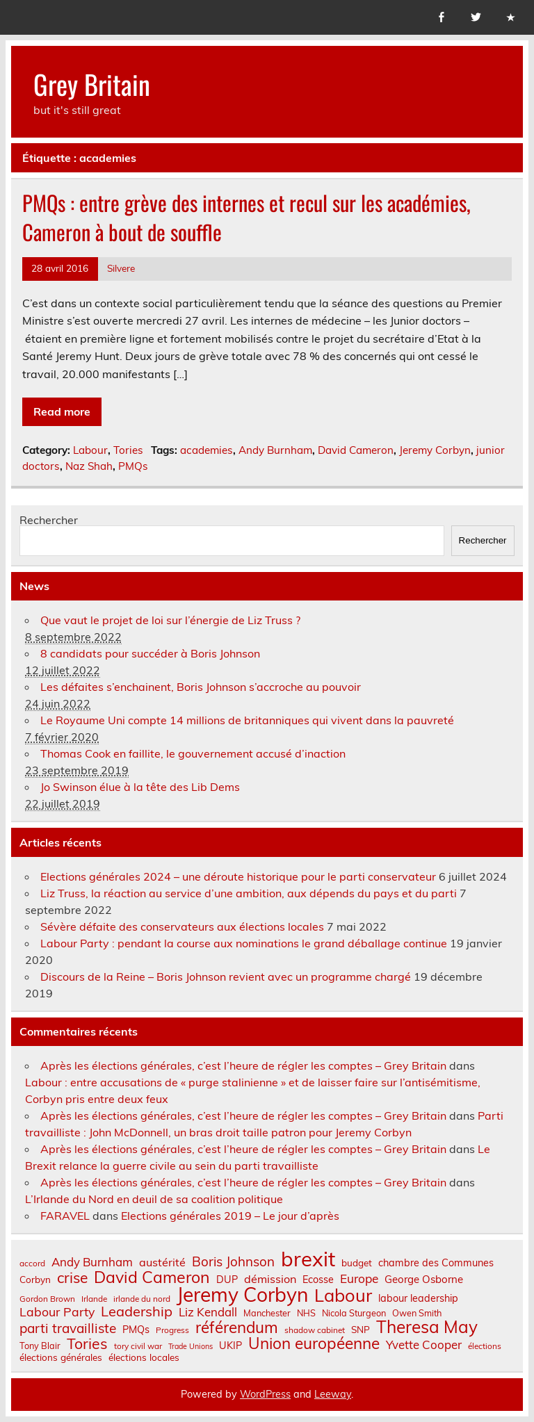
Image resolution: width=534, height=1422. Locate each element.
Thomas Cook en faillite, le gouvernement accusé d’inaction (193, 753)
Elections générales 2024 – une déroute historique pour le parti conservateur (238, 876)
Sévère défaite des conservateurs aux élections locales (182, 926)
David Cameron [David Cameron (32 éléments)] (152, 1277)
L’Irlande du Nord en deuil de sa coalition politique (154, 1199)
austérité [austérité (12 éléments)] (162, 1262)
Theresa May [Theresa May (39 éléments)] (427, 1326)
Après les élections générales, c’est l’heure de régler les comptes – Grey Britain (243, 1065)
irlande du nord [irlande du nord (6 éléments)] (141, 1299)
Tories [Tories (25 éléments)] (87, 1344)
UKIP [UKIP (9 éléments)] (230, 1345)
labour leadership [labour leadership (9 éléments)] (418, 1298)
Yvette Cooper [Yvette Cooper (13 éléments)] (424, 1345)
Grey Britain (91, 84)
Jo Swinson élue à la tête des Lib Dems (140, 787)
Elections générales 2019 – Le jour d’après (230, 1216)
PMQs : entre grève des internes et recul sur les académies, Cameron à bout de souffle (246, 217)
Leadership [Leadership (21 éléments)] (136, 1311)
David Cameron (356, 450)
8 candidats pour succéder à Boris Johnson (150, 653)
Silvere (121, 268)
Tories (128, 450)
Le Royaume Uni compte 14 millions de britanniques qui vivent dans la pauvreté (247, 720)
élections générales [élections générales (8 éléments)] (60, 1357)
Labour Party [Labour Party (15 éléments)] (57, 1312)
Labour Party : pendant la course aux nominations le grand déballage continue (243, 943)
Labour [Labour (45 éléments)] (343, 1295)
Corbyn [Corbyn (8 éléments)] (35, 1279)
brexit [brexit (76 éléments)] (308, 1259)
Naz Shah (89, 466)
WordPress (265, 1394)
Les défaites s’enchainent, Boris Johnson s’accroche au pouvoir (200, 687)
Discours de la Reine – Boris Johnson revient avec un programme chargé (225, 976)
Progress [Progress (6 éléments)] (172, 1330)
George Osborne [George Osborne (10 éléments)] (424, 1279)
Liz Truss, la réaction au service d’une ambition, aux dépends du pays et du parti (248, 893)
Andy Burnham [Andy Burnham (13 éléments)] (92, 1262)
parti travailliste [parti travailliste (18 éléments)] (67, 1328)
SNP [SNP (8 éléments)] (360, 1329)
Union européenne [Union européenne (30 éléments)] (314, 1344)
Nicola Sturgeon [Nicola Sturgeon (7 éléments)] (354, 1313)
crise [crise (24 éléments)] (72, 1277)
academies (206, 450)
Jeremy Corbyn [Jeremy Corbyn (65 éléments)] (242, 1295)
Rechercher (48, 520)
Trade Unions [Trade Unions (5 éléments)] (190, 1346)
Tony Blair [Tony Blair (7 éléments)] (39, 1345)
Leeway (332, 1394)
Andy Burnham (275, 450)
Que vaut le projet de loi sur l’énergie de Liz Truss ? (170, 620)
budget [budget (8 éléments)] (356, 1263)
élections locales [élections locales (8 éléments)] (143, 1357)
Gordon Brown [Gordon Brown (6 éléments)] (47, 1299)
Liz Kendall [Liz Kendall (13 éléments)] (208, 1312)
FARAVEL (65, 1216)
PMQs (133, 466)
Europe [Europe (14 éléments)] (359, 1278)
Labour (90, 450)
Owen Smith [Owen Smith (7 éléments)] (417, 1313)
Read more (61, 411)
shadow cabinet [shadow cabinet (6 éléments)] (314, 1330)
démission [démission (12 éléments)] (270, 1278)
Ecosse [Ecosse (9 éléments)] (318, 1279)
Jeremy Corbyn (435, 450)
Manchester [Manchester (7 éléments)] (267, 1313)
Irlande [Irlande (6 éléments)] (94, 1299)
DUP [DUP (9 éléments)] (227, 1279)
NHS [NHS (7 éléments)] (306, 1313)
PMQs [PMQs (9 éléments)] (135, 1329)
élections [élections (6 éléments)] (484, 1346)
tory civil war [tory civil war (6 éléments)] (138, 1346)
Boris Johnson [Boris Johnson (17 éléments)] (233, 1261)
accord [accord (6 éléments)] (32, 1263)
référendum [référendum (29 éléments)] (236, 1327)
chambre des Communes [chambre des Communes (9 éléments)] (436, 1263)
